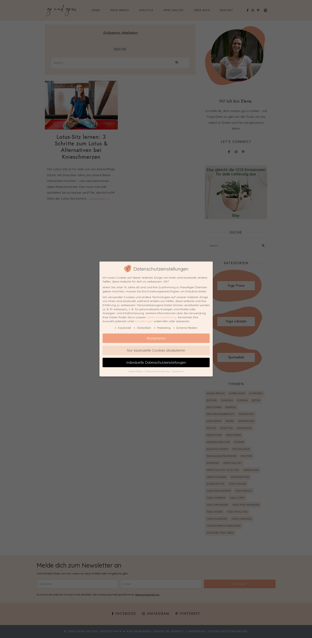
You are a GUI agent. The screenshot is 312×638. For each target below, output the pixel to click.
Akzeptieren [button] (156, 338)
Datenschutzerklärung (161, 317)
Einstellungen (144, 321)
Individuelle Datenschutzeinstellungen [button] (156, 362)
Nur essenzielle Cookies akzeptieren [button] (156, 350)
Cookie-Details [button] (136, 371)
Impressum (178, 371)
